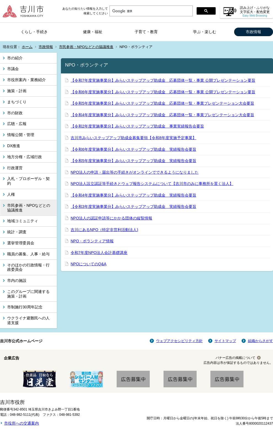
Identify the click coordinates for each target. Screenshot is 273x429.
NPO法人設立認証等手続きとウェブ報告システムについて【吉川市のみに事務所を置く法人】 (152, 183)
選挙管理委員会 (20, 243)
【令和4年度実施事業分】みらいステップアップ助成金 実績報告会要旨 (133, 195)
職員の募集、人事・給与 (28, 254)
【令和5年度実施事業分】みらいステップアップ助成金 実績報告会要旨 (133, 160)
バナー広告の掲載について (235, 358)
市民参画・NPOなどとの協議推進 (86, 47)
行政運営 (15, 168)
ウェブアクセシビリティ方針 (179, 341)
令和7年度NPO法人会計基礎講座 (99, 252)
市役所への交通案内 (21, 423)
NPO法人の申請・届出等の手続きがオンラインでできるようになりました (135, 172)
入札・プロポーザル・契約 (28, 181)
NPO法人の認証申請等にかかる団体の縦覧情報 (111, 218)
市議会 (13, 69)
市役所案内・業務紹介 (26, 80)
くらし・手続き (34, 32)
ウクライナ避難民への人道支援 (28, 320)
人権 (11, 194)
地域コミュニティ (22, 221)
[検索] (150, 11)
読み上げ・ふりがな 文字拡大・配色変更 (255, 11)
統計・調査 (16, 232)
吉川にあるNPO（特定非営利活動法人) (104, 229)
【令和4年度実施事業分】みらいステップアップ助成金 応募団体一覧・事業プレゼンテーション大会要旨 (162, 115)
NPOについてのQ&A (88, 264)
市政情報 (253, 32)
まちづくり (16, 102)
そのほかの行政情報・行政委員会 (28, 267)
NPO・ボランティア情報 (92, 241)
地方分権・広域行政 (24, 157)
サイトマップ (225, 341)
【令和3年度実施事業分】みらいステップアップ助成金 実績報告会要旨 (133, 206)
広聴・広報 (16, 123)
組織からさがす (260, 341)
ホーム (27, 47)
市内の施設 (16, 280)
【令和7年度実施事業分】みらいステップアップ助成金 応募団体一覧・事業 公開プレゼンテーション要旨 (163, 80)
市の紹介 (15, 58)
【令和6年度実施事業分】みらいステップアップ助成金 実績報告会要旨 (133, 149)
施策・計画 (16, 91)
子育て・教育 (146, 32)
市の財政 (15, 113)
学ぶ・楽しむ (204, 32)
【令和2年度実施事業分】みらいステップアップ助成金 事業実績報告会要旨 (137, 126)
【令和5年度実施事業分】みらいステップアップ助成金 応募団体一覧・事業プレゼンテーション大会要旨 (162, 103)
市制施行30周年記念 (24, 307)
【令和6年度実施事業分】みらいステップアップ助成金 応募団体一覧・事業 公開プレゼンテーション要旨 (163, 92)
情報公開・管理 (20, 135)
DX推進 (13, 146)
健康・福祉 (92, 32)
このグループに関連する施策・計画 (28, 293)
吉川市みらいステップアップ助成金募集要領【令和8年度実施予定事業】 (133, 138)
